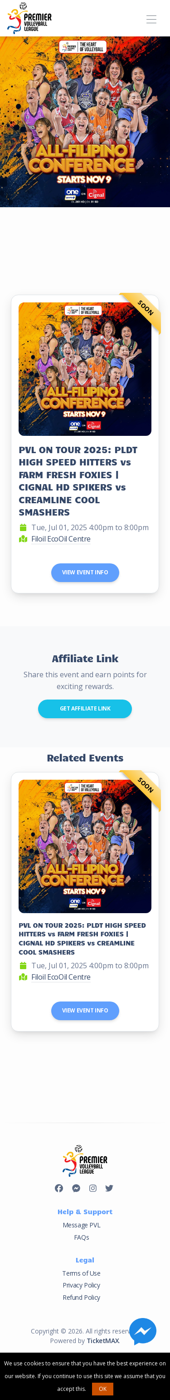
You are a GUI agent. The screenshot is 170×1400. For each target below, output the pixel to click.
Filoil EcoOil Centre (61, 539)
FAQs (81, 1237)
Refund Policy (81, 1297)
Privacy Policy (81, 1285)
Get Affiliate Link (85, 708)
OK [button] (103, 1389)
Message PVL (82, 1225)
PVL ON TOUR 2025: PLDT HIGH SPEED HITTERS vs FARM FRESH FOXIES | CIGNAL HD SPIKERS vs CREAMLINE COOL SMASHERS (78, 480)
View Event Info (85, 572)
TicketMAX (103, 1340)
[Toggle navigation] (151, 18)
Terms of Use (81, 1273)
